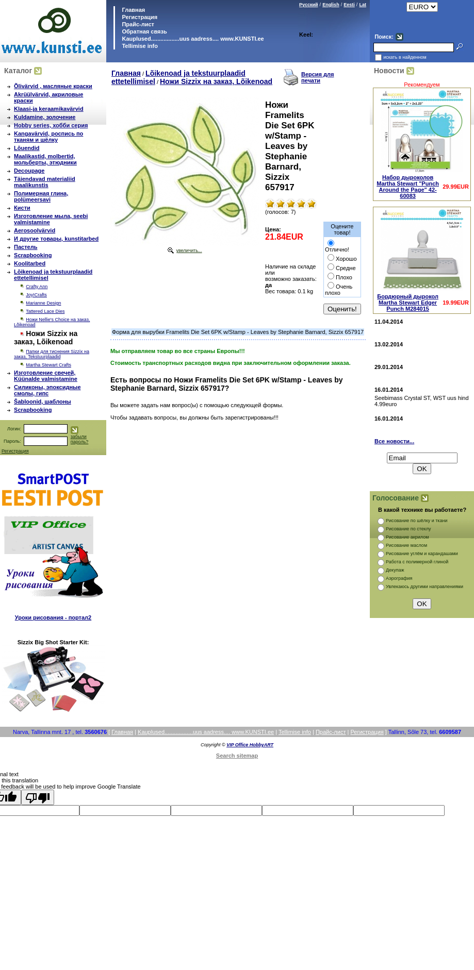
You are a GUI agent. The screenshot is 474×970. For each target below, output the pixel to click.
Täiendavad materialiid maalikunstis (44, 182)
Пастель (25, 247)
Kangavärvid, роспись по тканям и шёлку (48, 136)
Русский (308, 4)
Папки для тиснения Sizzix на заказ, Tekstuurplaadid (51, 354)
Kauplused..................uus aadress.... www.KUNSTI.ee (192, 39)
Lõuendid (27, 148)
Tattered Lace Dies (45, 311)
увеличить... (189, 250)
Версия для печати (317, 77)
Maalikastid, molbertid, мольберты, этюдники (45, 159)
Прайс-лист (137, 24)
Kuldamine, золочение (44, 117)
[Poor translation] (37, 797)
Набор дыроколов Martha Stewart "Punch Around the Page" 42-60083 (408, 186)
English (330, 4)
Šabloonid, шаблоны (42, 401)
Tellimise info (139, 46)
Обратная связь (143, 31)
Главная (132, 10)
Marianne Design (43, 303)
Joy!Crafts (36, 294)
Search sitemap (237, 755)
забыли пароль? (80, 439)
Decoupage (29, 171)
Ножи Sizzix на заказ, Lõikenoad (216, 81)
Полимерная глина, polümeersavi (41, 196)
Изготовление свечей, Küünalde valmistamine (45, 376)
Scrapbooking (33, 255)
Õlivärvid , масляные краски (53, 86)
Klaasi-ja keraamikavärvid (49, 109)
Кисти (22, 208)
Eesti (349, 4)
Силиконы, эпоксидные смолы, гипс (47, 390)
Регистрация (139, 17)
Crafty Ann (36, 286)
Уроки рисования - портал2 (53, 617)
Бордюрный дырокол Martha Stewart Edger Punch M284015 (407, 302)
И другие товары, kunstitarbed (56, 239)
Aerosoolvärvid (34, 230)
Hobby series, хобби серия (51, 125)
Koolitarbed (29, 263)
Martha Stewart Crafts (48, 364)
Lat (362, 4)
